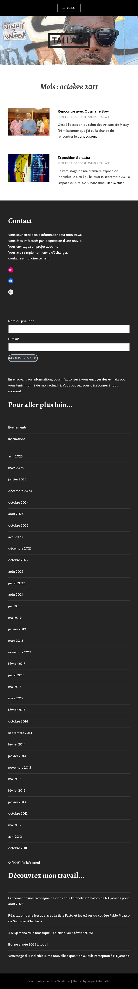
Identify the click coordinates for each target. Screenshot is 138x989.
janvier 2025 (17, 479)
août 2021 (15, 595)
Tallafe (69, 40)
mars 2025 (16, 468)
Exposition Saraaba (74, 157)
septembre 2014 (20, 733)
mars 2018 (15, 641)
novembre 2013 (19, 767)
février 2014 (17, 744)
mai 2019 (15, 618)
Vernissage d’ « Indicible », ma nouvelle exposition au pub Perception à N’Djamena (68, 956)
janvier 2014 (17, 756)
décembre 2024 (20, 491)
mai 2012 (14, 825)
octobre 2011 (17, 848)
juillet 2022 (16, 583)
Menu (71, 8)
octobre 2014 (18, 721)
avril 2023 (15, 537)
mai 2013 (14, 779)
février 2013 (16, 790)
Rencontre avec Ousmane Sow (83, 111)
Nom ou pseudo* (21, 321)
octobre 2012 (18, 813)
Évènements (17, 427)
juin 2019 (15, 606)
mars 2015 (15, 698)
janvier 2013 (17, 802)
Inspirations (16, 439)
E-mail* (13, 339)
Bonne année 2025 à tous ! (28, 944)
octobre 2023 (18, 525)
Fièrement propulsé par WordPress (49, 981)
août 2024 (16, 514)
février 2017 (16, 664)
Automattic (103, 981)
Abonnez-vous (23, 358)
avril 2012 (15, 837)
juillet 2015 (16, 675)
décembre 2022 (20, 548)
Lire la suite (88, 137)
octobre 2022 (18, 560)
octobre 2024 (18, 502)
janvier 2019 (17, 629)
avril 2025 (15, 456)
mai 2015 (14, 687)
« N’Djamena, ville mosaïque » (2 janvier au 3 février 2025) (50, 933)
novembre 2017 (19, 652)
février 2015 (16, 710)
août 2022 (15, 572)
